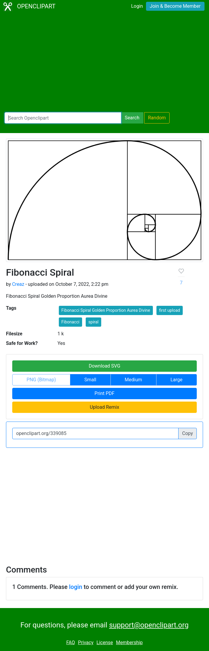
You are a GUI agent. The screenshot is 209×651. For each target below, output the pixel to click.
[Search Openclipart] (62, 118)
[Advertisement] (104, 62)
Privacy (85, 642)
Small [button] (90, 379)
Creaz (18, 284)
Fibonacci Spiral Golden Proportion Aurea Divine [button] (106, 310)
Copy (187, 433)
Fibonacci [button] (70, 322)
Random (157, 118)
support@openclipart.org (148, 625)
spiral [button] (93, 322)
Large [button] (176, 379)
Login (137, 6)
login (75, 586)
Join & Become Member (175, 6)
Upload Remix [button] (104, 407)
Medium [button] (133, 379)
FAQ (70, 642)
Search (132, 118)
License (104, 642)
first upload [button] (169, 310)
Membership (129, 642)
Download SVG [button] (104, 366)
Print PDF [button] (105, 393)
